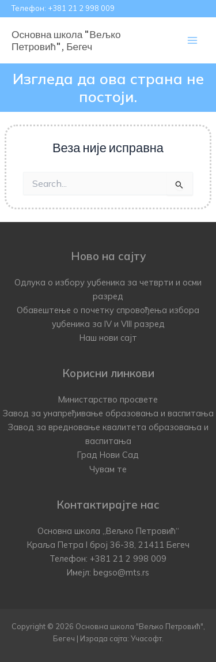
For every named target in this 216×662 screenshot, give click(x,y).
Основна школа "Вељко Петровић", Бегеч (66, 40)
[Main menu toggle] (192, 40)
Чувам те (108, 469)
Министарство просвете (108, 399)
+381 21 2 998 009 (81, 8)
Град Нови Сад (108, 454)
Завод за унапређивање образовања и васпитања (108, 413)
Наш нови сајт (108, 337)
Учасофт (146, 638)
